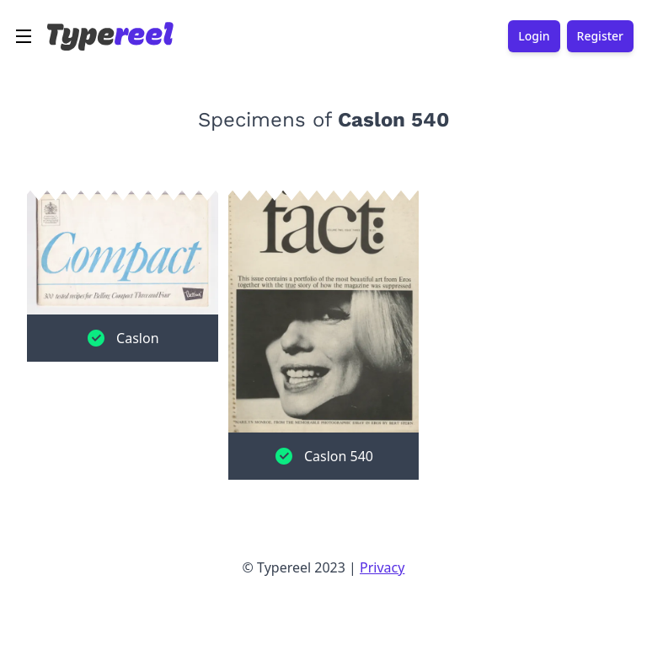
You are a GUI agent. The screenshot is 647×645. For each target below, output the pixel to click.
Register (600, 36)
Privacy (382, 567)
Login (533, 36)
